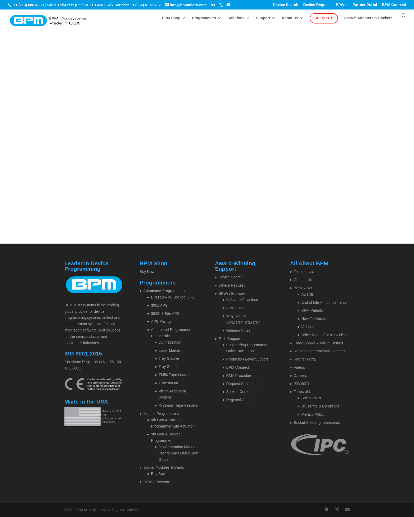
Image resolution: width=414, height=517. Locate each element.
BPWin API (235, 308)
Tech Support (230, 338)
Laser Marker (169, 350)
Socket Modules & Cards (163, 467)
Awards (307, 294)
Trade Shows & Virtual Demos (318, 343)
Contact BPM (221, 80)
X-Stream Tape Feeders (178, 405)
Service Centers (239, 392)
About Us (290, 18)
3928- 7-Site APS (165, 313)
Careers (300, 375)
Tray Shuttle (168, 366)
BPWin (342, 5)
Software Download (242, 300)
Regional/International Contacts (319, 351)
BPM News (303, 288)
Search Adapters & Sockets (368, 18)
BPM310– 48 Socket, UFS (172, 297)
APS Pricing (161, 321)
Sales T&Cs (311, 398)
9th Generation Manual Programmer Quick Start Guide (179, 453)
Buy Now (147, 271)
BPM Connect (394, 5)
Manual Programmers (161, 413)
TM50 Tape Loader (174, 375)
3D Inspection (170, 342)
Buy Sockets (161, 474)
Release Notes (238, 330)
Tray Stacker (169, 358)
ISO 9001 (301, 384)
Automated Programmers (164, 291)
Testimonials (304, 271)
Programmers (204, 18)
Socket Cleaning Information (317, 422)
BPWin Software (156, 482)
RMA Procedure (239, 375)
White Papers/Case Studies (323, 335)
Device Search (285, 5)
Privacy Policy (312, 414)
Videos (307, 327)
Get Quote (323, 18)
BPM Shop (171, 18)
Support (263, 18)
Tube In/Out (168, 383)
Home (184, 80)
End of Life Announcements (323, 302)
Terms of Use (304, 392)
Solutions (236, 18)
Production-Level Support (247, 359)
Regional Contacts (241, 400)
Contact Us (303, 280)
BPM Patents (312, 310)
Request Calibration (242, 384)
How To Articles (313, 318)
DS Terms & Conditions (320, 406)
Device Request (317, 5)
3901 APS (159, 305)
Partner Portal (365, 5)
